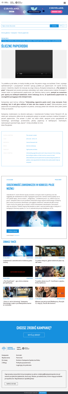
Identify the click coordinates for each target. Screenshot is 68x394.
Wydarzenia (6, 358)
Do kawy (5, 360)
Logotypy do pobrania (23, 365)
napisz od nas (11, 384)
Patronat (19, 358)
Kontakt (19, 355)
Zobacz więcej (12, 231)
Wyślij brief (34, 334)
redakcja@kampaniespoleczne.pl (49, 374)
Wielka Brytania (19, 41)
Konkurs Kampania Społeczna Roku (28, 360)
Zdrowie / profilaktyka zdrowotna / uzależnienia (43, 41)
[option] (34, 64)
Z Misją (4, 363)
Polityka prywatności (23, 363)
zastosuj (54, 25)
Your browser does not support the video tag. (34, 64)
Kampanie (10, 41)
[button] (64, 2)
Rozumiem (43, 392)
